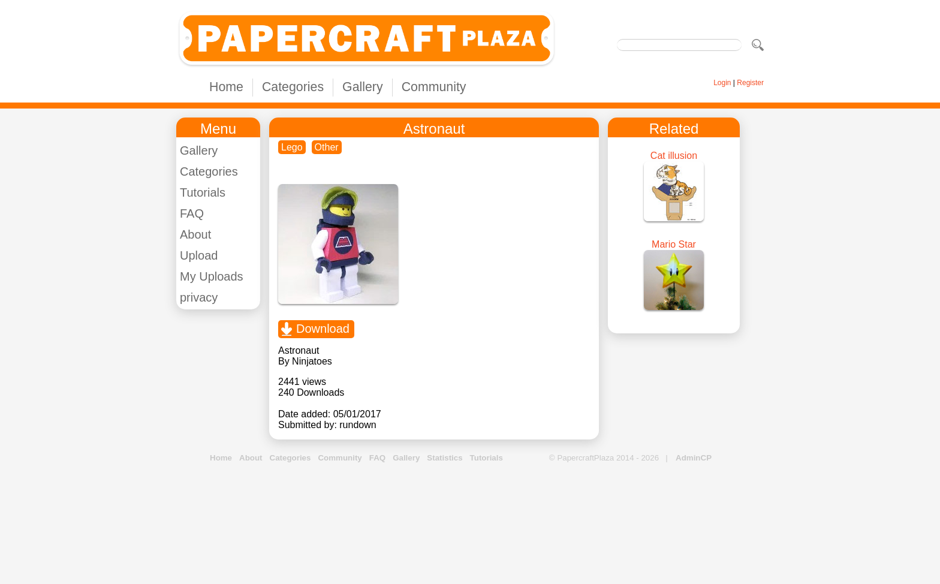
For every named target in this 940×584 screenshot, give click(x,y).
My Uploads (211, 276)
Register (750, 83)
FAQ (192, 213)
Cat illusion (673, 155)
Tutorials (202, 192)
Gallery (362, 87)
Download (323, 328)
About (195, 234)
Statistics (444, 457)
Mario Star (674, 244)
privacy (199, 297)
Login (722, 83)
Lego (292, 147)
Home (226, 87)
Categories (293, 87)
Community (434, 87)
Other (327, 147)
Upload (199, 255)
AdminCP (694, 457)
